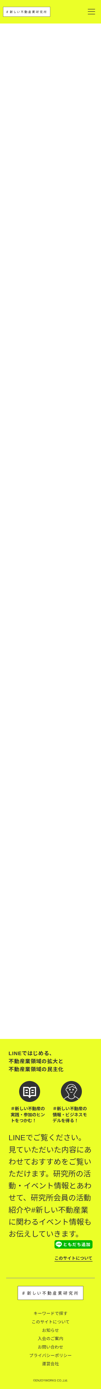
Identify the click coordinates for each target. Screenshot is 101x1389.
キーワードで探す (50, 1313)
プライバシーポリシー (50, 1355)
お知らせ (50, 1330)
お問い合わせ (50, 1347)
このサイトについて (74, 1258)
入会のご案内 (50, 1338)
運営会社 (50, 1363)
